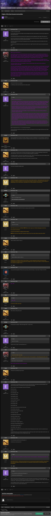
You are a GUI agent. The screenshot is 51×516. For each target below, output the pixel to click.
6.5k (6, 145)
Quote (14, 78)
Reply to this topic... (9, 499)
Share (40, 17)
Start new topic (36, 21)
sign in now (22, 494)
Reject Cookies (46, 513)
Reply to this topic (45, 21)
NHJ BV (6, 267)
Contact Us (3, 510)
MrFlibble (5, 190)
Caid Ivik (5, 135)
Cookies (6, 510)
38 (6, 39)
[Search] (39, 3)
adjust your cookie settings (28, 513)
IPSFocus (6, 509)
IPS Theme (2, 509)
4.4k (6, 332)
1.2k (6, 229)
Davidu (6, 80)
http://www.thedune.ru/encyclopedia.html (18, 199)
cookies (6, 513)
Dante (6, 281)
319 (6, 277)
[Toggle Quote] (12, 97)
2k (5, 160)
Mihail (6, 177)
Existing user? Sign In (40, 8)
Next (5, 489)
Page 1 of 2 (11, 489)
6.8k (6, 60)
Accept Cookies (39, 513)
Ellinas (6, 29)
